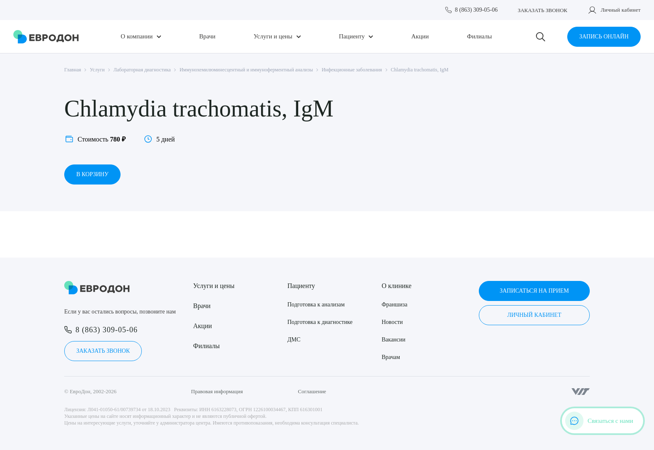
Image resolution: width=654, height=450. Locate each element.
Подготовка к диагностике (319, 322)
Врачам (391, 357)
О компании (137, 36)
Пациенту (352, 36)
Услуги (97, 70)
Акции (420, 36)
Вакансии (393, 339)
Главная (72, 70)
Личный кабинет (621, 10)
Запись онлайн (604, 36)
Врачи (207, 36)
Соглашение (312, 391)
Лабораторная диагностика (142, 70)
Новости (392, 322)
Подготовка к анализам (316, 304)
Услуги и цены (273, 36)
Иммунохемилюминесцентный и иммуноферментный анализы (246, 70)
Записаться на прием (534, 291)
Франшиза (394, 304)
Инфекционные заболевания (352, 70)
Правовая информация (217, 391)
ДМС (293, 339)
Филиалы (479, 36)
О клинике (396, 285)
